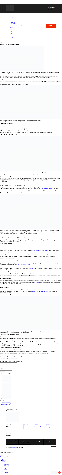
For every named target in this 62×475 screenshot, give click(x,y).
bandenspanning (36, 282)
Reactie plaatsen (3, 372)
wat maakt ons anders (7, 470)
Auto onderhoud (6, 462)
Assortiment (4, 460)
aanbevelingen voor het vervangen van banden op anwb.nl (39, 250)
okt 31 (1, 42)
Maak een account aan (7, 451)
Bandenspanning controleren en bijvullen (9, 466)
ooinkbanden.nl (13, 447)
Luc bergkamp (2, 41)
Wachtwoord (2, 454)
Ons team (5, 469)
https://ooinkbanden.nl (24, 356)
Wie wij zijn (5, 468)
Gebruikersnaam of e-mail (4, 452)
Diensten (3, 461)
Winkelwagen (6, 472)
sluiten (6, 474)
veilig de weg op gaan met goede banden (22, 248)
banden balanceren (6, 464)
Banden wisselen (6, 465)
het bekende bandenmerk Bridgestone (46, 188)
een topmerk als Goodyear (31, 268)
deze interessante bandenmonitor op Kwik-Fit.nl (23, 264)
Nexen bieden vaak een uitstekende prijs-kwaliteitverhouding (39, 291)
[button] (51, 26)
